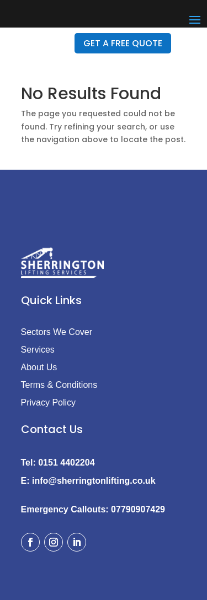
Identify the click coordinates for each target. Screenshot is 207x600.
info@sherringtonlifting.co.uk (94, 480)
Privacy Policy (48, 402)
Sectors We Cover (57, 332)
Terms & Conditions (59, 385)
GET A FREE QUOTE (122, 43)
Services (38, 349)
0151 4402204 (66, 462)
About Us (39, 367)
